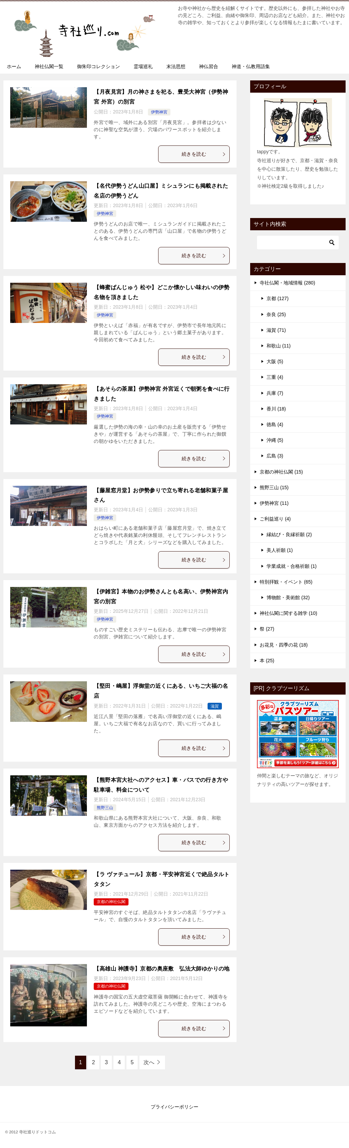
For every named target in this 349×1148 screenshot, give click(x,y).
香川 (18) (276, 409)
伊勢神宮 (159, 112)
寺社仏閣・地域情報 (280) (287, 282)
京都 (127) (278, 298)
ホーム (14, 66)
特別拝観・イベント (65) (286, 582)
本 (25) (267, 660)
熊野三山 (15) (274, 487)
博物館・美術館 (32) (288, 597)
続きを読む (204, 154)
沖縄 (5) (275, 440)
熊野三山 (105, 807)
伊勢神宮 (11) (274, 503)
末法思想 (175, 66)
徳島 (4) (275, 424)
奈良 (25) (276, 314)
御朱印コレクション (98, 66)
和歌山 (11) (279, 345)
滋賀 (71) (276, 330)
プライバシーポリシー (174, 1107)
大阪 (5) (275, 361)
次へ (148, 1062)
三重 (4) (275, 377)
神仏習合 (208, 66)
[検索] (298, 242)
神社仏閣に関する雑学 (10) (288, 613)
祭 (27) (267, 629)
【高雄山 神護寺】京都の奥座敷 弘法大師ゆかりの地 (161, 969)
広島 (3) (275, 456)
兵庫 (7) (275, 393)
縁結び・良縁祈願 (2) (289, 534)
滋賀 (215, 706)
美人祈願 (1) (280, 550)
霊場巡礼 (143, 66)
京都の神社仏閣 (111, 901)
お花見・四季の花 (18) (284, 645)
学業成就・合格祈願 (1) (292, 566)
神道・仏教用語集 (251, 66)
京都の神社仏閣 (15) (281, 472)
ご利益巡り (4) (275, 519)
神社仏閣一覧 (49, 66)
